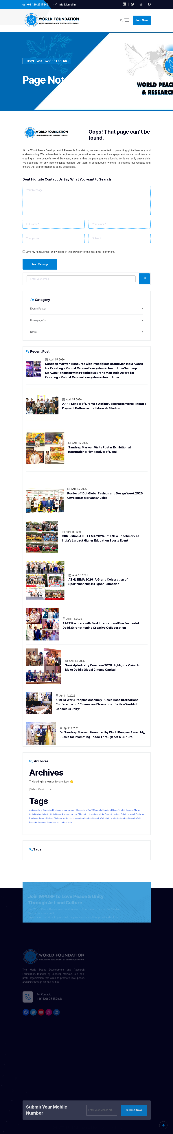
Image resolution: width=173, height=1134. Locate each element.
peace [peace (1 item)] (71, 818)
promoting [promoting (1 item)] (79, 818)
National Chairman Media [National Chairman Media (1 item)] (57, 818)
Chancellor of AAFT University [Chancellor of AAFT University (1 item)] (89, 810)
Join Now (141, 20)
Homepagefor (38, 320)
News (33, 331)
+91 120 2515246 (37, 4)
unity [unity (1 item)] (70, 822)
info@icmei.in (67, 4)
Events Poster (38, 308)
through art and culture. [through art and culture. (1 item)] (57, 822)
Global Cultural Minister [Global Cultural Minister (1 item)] (39, 814)
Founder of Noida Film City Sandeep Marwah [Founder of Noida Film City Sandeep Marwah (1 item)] (121, 810)
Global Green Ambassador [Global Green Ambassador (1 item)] (61, 814)
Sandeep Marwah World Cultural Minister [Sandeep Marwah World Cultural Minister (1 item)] (102, 818)
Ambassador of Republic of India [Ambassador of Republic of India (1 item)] (43, 810)
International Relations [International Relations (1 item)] (119, 814)
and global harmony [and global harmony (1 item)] (67, 810)
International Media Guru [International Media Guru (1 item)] (98, 814)
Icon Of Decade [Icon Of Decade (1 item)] (80, 814)
